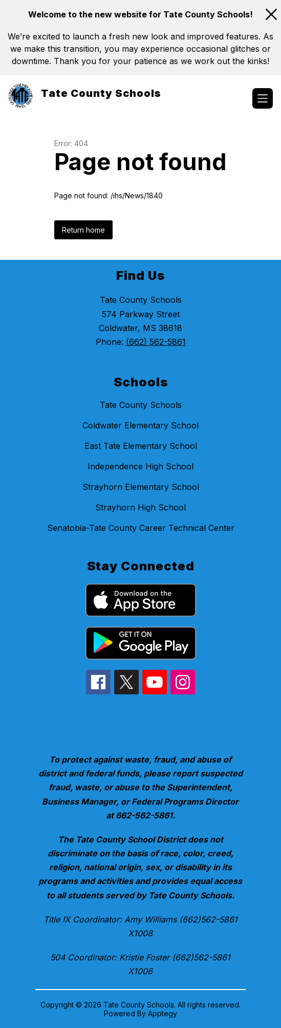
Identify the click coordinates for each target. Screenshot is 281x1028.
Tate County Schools (141, 405)
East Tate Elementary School (140, 446)
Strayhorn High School (140, 507)
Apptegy (162, 1013)
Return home (83, 229)
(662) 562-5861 (156, 342)
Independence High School (140, 466)
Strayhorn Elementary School (140, 487)
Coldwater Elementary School (140, 425)
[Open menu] (262, 98)
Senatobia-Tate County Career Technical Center (140, 528)
